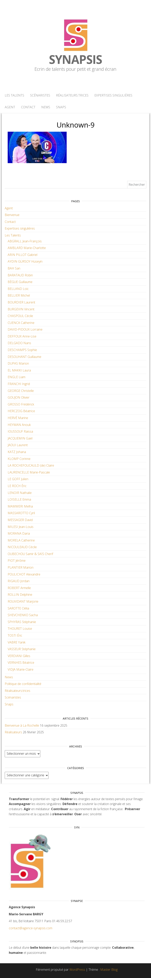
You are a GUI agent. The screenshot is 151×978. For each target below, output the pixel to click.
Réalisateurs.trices (72, 95)
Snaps (61, 107)
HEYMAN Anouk (19, 425)
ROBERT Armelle (19, 588)
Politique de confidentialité (23, 684)
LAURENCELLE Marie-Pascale (29, 472)
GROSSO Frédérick (21, 404)
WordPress (77, 969)
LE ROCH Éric (17, 486)
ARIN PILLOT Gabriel (22, 255)
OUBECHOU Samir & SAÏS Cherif (30, 554)
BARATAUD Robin (20, 275)
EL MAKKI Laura (19, 370)
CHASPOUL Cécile (20, 316)
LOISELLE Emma (19, 499)
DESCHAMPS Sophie (22, 350)
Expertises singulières (113, 95)
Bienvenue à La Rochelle (22, 725)
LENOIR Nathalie (20, 493)
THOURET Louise (20, 628)
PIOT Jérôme (17, 560)
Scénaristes (40, 95)
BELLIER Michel (19, 295)
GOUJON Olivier (18, 397)
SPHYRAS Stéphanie (22, 622)
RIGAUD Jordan (18, 581)
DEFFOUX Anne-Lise (22, 336)
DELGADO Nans (19, 343)
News (45, 107)
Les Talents (14, 95)
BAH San (14, 268)
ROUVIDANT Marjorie (23, 601)
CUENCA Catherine (21, 323)
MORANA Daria (19, 533)
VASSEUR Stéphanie (22, 649)
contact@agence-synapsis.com (30, 928)
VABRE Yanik (16, 642)
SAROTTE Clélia (18, 608)
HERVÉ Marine (18, 418)
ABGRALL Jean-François (25, 241)
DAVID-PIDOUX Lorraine (25, 329)
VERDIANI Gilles (19, 656)
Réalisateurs (13, 732)
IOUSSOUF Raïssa (20, 431)
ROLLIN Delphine (20, 594)
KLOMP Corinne (19, 459)
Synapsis (75, 59)
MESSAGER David (20, 520)
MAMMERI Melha (20, 506)
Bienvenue (12, 215)
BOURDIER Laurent (21, 302)
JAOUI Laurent (18, 445)
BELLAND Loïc (18, 289)
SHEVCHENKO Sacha (23, 615)
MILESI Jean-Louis (20, 527)
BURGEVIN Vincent (21, 309)
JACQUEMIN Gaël (20, 438)
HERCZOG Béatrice (21, 411)
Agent (10, 107)
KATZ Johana (17, 452)
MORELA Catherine (21, 540)
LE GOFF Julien (18, 479)
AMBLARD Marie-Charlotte (27, 248)
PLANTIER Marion (20, 567)
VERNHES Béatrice (21, 662)
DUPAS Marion (18, 363)
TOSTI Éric (15, 635)
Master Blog (109, 969)
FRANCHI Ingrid (19, 384)
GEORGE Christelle (21, 391)
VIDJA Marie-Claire (20, 669)
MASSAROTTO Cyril (21, 513)
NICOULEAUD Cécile (22, 547)
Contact (28, 107)
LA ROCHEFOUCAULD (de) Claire (31, 465)
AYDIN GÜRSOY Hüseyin (25, 261)
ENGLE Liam (16, 377)
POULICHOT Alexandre (24, 574)
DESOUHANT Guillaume (24, 357)
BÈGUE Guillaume (20, 282)
